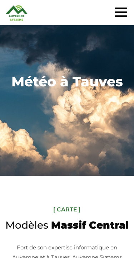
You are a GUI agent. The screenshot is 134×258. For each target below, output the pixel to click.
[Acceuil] (16, 17)
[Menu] (121, 11)
